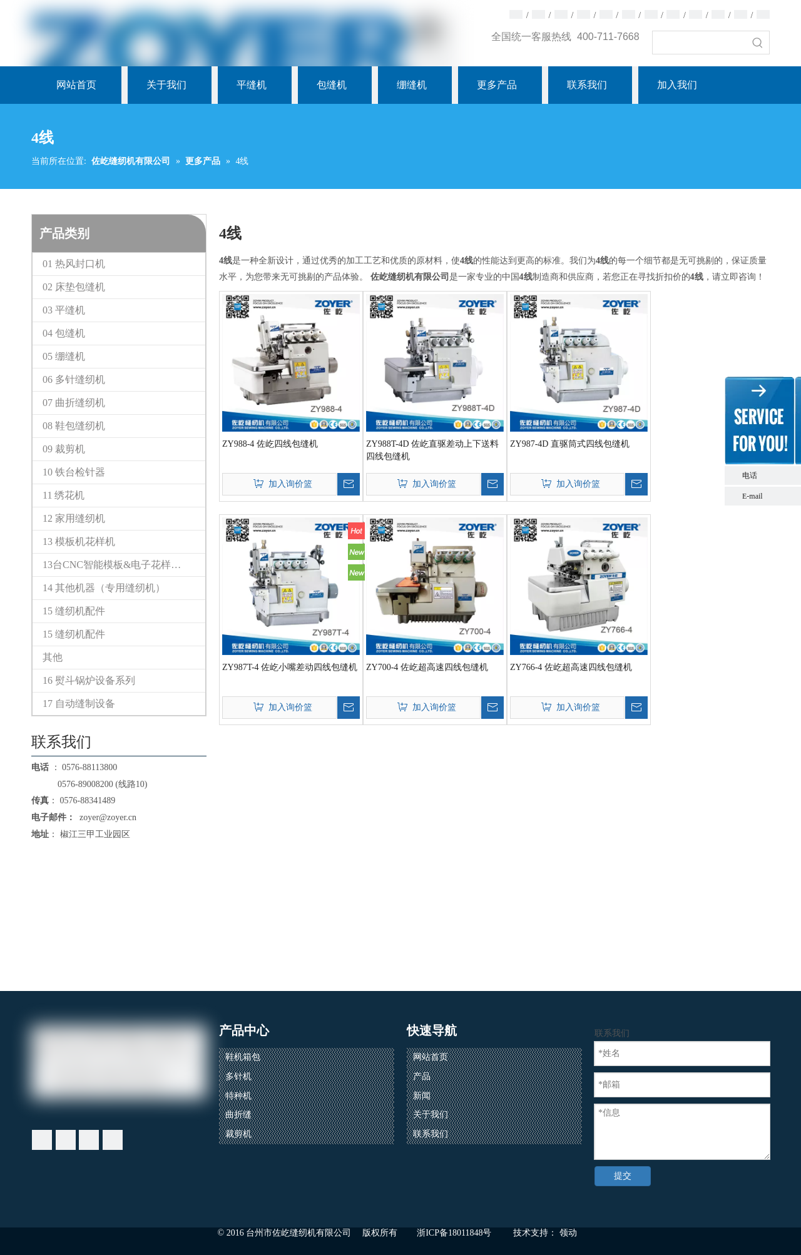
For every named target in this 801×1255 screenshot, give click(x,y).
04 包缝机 (64, 333)
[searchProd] (700, 42)
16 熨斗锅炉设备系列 (89, 680)
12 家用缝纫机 (74, 518)
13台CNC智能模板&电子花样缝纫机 (122, 564)
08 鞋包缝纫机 (74, 425)
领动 (568, 1232)
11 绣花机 (63, 495)
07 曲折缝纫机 (74, 402)
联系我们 (430, 1134)
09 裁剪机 (64, 449)
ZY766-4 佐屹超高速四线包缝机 (571, 667)
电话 (768, 475)
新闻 (422, 1095)
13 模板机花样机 (79, 541)
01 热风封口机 (74, 263)
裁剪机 (238, 1134)
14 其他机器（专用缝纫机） (104, 587)
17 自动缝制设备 (79, 703)
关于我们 (430, 1114)
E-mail (752, 496)
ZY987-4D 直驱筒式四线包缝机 (570, 444)
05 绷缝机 (64, 356)
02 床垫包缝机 (74, 287)
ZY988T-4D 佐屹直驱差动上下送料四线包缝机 (432, 450)
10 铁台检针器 (74, 472)
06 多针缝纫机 (74, 379)
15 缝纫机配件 (74, 611)
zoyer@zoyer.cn (105, 817)
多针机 (238, 1076)
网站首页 (430, 1057)
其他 (53, 657)
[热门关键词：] (758, 42)
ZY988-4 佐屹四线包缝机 (270, 444)
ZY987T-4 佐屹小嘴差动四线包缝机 (289, 667)
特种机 (238, 1095)
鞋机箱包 (242, 1057)
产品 (422, 1076)
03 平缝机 (64, 310)
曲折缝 (238, 1114)
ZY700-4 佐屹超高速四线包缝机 (427, 667)
